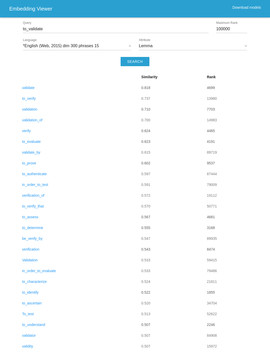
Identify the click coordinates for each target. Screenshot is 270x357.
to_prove (29, 163)
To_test (28, 314)
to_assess (30, 217)
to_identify (30, 292)
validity (27, 346)
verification (30, 249)
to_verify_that (33, 206)
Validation (30, 260)
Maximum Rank (227, 23)
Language (30, 40)
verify (26, 131)
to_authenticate (34, 174)
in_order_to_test (35, 185)
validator (29, 335)
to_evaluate (31, 142)
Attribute (144, 40)
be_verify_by (32, 238)
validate (28, 88)
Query (27, 23)
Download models (246, 7)
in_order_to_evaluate (39, 271)
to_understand (33, 325)
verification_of (33, 195)
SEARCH (135, 62)
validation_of (32, 120)
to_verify (29, 98)
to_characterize (34, 282)
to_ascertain (32, 303)
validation (29, 109)
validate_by (31, 152)
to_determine (32, 228)
